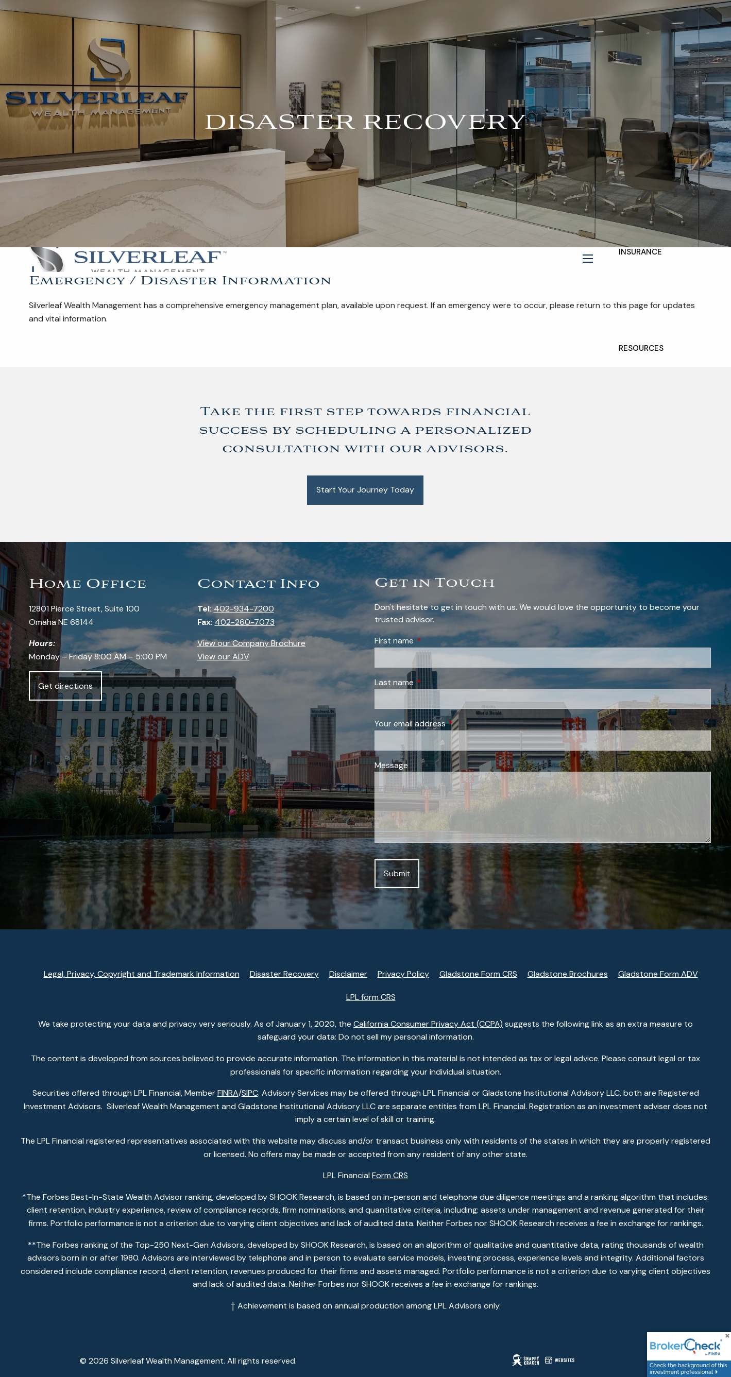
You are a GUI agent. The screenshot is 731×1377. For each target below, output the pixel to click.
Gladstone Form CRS (478, 973)
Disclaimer (348, 973)
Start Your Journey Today (365, 489)
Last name (433, 682)
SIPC (250, 1092)
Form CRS (390, 1175)
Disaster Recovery (284, 973)
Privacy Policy (403, 973)
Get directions (65, 686)
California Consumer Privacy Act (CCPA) (428, 1023)
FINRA (228, 1092)
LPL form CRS (371, 997)
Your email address (449, 723)
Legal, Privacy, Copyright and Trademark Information (142, 973)
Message (391, 765)
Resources (641, 348)
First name (433, 640)
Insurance (640, 252)
